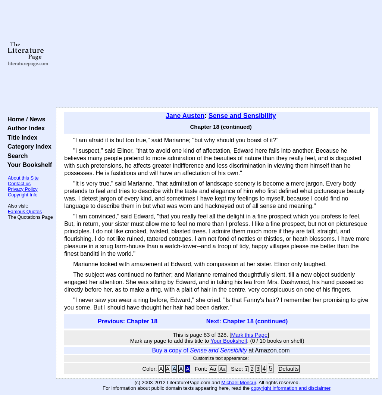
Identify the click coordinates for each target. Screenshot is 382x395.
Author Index (24, 128)
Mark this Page (249, 335)
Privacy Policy (23, 189)
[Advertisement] (217, 54)
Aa (213, 369)
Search (16, 155)
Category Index (27, 146)
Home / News (25, 119)
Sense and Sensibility (242, 115)
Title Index (20, 137)
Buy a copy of (199, 350)
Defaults (289, 369)
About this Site (23, 178)
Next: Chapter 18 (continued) (247, 321)
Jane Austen (185, 115)
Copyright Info (23, 195)
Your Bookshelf (28, 164)
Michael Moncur (238, 382)
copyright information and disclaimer (291, 388)
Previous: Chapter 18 (127, 321)
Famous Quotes (25, 211)
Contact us (19, 183)
